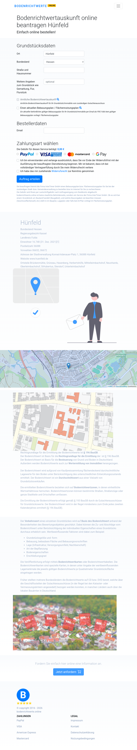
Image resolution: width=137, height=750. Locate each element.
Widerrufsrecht (59, 171)
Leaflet (110, 386)
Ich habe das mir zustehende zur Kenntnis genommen (57, 171)
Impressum (77, 720)
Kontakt (75, 726)
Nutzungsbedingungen (83, 738)
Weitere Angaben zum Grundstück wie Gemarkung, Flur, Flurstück (27, 87)
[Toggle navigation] (118, 6)
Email (20, 130)
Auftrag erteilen (29, 179)
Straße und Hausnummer (24, 71)
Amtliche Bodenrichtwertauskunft (38, 99)
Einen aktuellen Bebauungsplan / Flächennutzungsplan (49, 107)
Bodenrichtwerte (30, 6)
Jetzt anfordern (68, 683)
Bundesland (23, 61)
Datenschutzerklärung (82, 732)
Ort (18, 53)
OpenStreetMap (121, 386)
